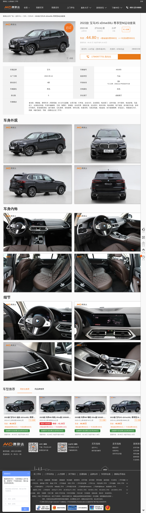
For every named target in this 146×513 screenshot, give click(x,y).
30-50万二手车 (82, 490)
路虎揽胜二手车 (111, 486)
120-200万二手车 (116, 490)
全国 (27, 8)
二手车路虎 (62, 483)
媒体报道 (136, 457)
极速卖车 (115, 447)
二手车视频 (121, 480)
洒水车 (101, 493)
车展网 (44, 493)
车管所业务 (106, 474)
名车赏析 (136, 451)
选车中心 (18, 16)
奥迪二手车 (53, 483)
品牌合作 (94, 474)
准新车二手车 (37, 490)
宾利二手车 (120, 483)
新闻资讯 (101, 8)
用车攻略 (136, 454)
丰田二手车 (71, 483)
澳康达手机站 (119, 474)
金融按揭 (47, 480)
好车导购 (136, 447)
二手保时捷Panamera (84, 486)
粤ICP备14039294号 (99, 502)
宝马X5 (30, 16)
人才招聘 (61, 474)
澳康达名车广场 (8, 16)
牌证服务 (54, 480)
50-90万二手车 (93, 490)
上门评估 (70, 8)
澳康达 (64, 502)
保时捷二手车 (44, 483)
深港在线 (94, 493)
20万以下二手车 (57, 490)
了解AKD (117, 8)
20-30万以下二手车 (70, 490)
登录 (141, 1)
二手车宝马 (34, 483)
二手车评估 (49, 474)
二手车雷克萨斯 (81, 483)
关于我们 (72, 474)
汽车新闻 (87, 493)
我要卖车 (55, 8)
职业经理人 (108, 493)
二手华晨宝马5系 (71, 486)
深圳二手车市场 (60, 493)
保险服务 (62, 480)
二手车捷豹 (112, 483)
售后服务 (69, 480)
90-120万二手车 (104, 490)
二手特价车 (46, 490)
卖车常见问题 (117, 454)
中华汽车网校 (71, 493)
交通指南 (83, 474)
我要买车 (40, 8)
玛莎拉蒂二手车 (102, 483)
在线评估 (115, 451)
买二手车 (37, 474)
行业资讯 (136, 460)
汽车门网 (50, 493)
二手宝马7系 (49, 486)
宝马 (24, 16)
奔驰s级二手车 (59, 486)
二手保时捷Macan (98, 486)
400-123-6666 (135, 8)
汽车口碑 (79, 493)
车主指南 (32, 493)
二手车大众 (91, 483)
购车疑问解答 (96, 451)
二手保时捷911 (38, 486)
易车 (38, 493)
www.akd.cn (83, 502)
